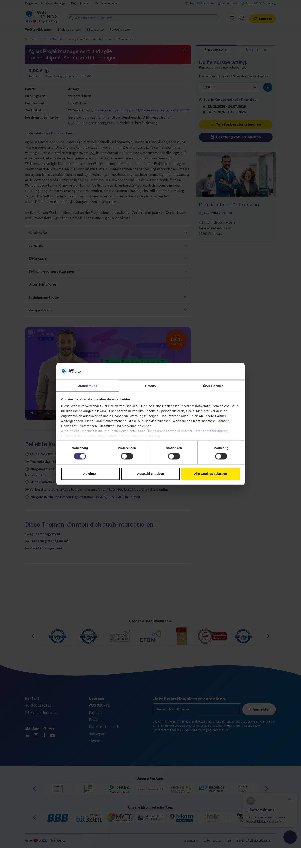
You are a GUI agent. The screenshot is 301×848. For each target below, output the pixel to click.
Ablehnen (90, 473)
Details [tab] (150, 386)
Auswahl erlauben (150, 473)
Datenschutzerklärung (210, 431)
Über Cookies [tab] (213, 386)
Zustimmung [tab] (87, 385)
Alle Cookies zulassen (210, 473)
